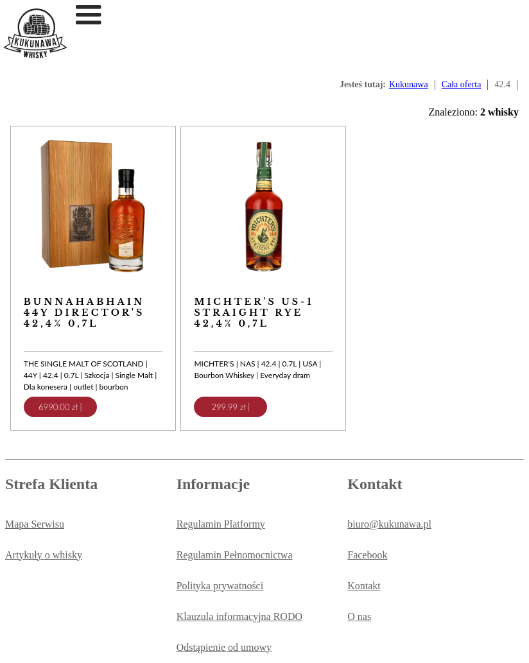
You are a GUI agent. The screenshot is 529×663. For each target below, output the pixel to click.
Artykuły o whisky (43, 554)
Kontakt (364, 585)
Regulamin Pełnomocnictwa (235, 554)
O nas (359, 616)
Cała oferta (461, 84)
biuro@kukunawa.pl (389, 524)
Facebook (367, 554)
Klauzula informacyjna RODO (239, 616)
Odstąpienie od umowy (224, 647)
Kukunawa (408, 84)
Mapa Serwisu (34, 524)
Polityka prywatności (220, 585)
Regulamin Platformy (221, 524)
